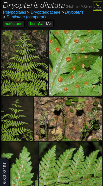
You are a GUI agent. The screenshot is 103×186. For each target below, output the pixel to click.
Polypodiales (14, 12)
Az (40, 23)
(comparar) (24, 17)
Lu (32, 23)
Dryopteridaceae (44, 12)
